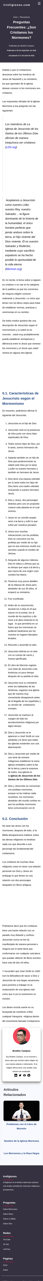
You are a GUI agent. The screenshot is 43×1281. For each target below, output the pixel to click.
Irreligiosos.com (16, 4)
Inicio (15, 17)
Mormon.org (13, 269)
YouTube (6, 1240)
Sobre (5, 1270)
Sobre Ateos (8, 1214)
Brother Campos (27, 46)
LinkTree (6, 1249)
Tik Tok (6, 1244)
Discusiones (25, 17)
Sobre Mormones (10, 1209)
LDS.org (11, 147)
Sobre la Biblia (9, 1219)
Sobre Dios (7, 1224)
